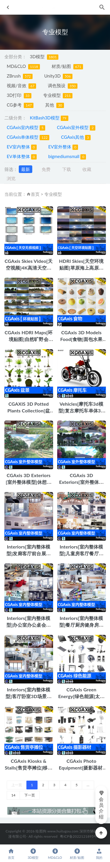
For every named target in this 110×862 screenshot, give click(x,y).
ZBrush (20, 76)
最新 (25, 169)
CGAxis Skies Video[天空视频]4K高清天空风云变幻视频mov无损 (29, 267)
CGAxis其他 (76, 137)
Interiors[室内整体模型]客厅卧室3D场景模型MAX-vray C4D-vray (28, 696)
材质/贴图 (67, 66)
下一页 (29, 795)
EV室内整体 (22, 147)
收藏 (86, 169)
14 (13, 795)
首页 (35, 194)
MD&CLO (23, 66)
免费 (46, 169)
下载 (66, 169)
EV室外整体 (63, 147)
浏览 (11, 178)
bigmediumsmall (67, 157)
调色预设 (62, 86)
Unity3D (58, 76)
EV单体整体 (22, 157)
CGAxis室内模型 (26, 128)
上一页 (16, 785)
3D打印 (19, 95)
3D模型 (44, 57)
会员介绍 (101, 804)
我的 (99, 853)
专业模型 (58, 95)
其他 (54, 105)
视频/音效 (21, 86)
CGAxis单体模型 (28, 137)
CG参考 (20, 105)
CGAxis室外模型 (76, 128)
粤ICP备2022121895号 (78, 836)
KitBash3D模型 (49, 118)
